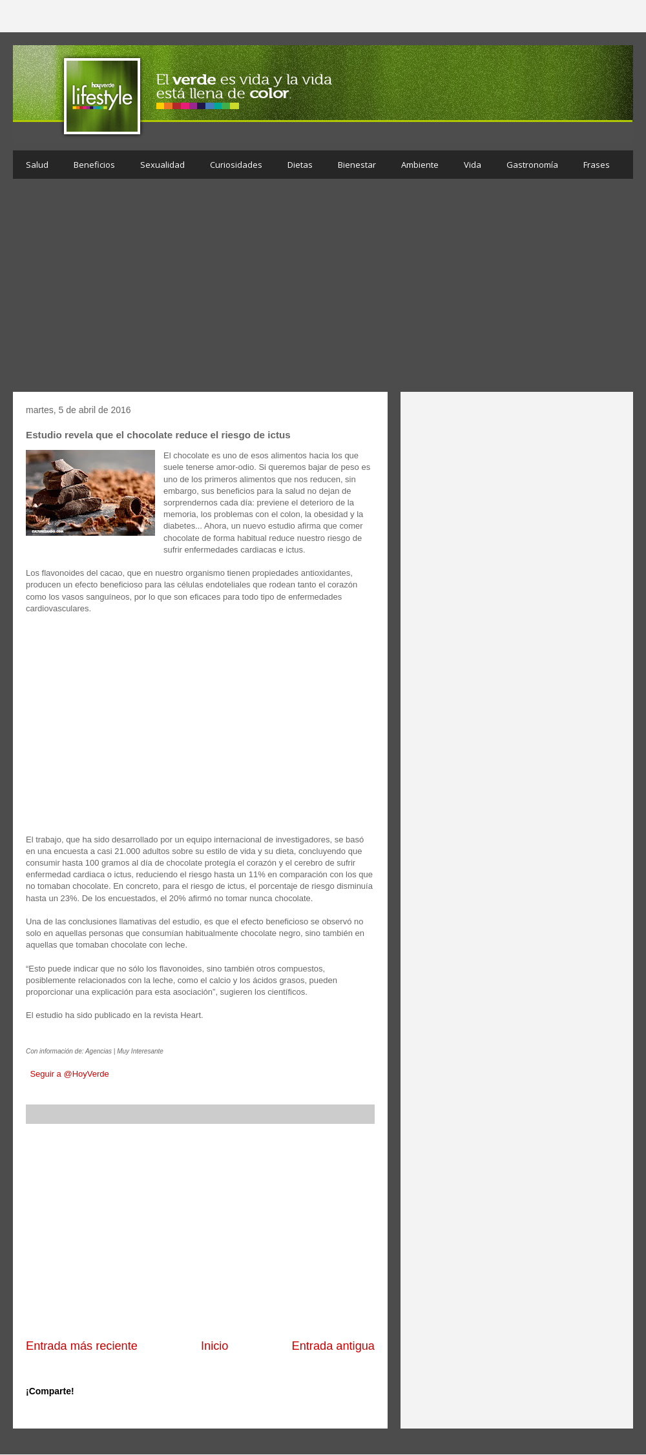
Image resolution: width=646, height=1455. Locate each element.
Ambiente (420, 164)
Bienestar (357, 164)
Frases (596, 164)
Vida (472, 164)
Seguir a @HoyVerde (69, 1074)
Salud (37, 164)
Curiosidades (236, 164)
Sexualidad (162, 164)
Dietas (300, 164)
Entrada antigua (333, 1345)
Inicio (214, 1345)
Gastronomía (532, 164)
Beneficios (94, 164)
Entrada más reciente (82, 1345)
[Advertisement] (323, 288)
